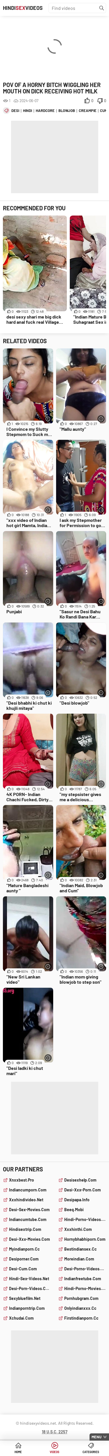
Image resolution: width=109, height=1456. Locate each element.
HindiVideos (23, 8)
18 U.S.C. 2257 (54, 1431)
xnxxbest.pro (21, 1180)
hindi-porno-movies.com (85, 1288)
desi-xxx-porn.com (82, 1189)
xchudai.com (21, 1318)
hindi (27, 110)
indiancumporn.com (28, 1189)
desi (15, 110)
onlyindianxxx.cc (80, 1308)
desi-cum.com (23, 1268)
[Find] (102, 8)
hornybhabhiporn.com (85, 1239)
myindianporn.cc (24, 1249)
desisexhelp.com (80, 1180)
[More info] (48, 418)
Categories (91, 1452)
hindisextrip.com (25, 1229)
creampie (88, 110)
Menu (96, 1437)
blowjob (66, 110)
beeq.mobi (74, 1209)
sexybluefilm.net (24, 1298)
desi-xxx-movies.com (29, 1239)
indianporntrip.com (27, 1308)
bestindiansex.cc (80, 1249)
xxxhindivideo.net (26, 1199)
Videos (54, 1452)
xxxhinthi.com (78, 1229)
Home (18, 1452)
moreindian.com (79, 1258)
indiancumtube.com (28, 1219)
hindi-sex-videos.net (29, 1278)
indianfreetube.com (82, 1278)
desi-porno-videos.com (85, 1268)
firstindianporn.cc (81, 1318)
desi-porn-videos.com (30, 1288)
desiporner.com (24, 1258)
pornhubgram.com (81, 1298)
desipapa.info (77, 1199)
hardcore (45, 110)
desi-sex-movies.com (29, 1209)
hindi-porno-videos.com (85, 1219)
